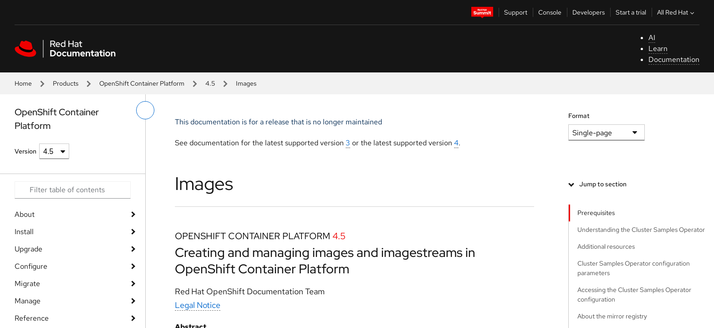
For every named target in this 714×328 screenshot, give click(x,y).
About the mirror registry (612, 316)
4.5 (210, 83)
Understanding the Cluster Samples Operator (641, 230)
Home (23, 83)
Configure (31, 266)
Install (24, 231)
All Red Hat (676, 12)
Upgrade (28, 249)
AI (651, 37)
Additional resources (606, 246)
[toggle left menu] (145, 110)
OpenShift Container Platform (141, 83)
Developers (588, 12)
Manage (28, 301)
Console (549, 12)
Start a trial (631, 12)
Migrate (27, 283)
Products (65, 83)
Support (515, 12)
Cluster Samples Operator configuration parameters (633, 268)
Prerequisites (596, 213)
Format (579, 116)
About (25, 214)
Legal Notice (197, 305)
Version (25, 151)
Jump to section (603, 184)
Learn (658, 48)
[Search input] (73, 190)
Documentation (673, 59)
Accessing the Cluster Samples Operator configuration (634, 294)
